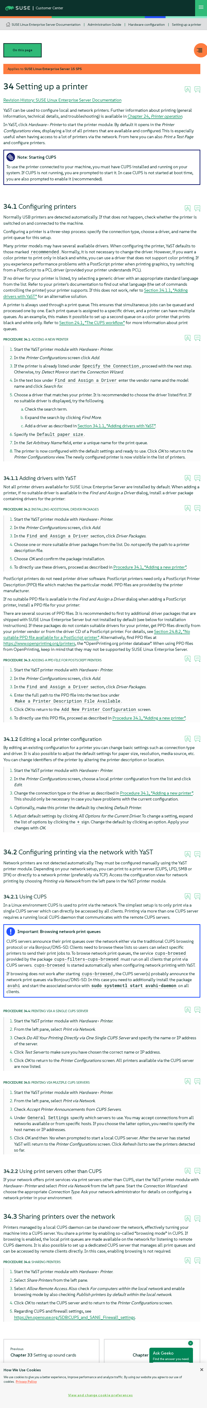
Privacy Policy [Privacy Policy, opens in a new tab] (26, 1382)
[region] (103, 1385)
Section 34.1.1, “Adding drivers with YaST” (116, 426)
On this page (22, 50)
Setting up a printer (186, 24)
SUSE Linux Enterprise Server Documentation (46, 24)
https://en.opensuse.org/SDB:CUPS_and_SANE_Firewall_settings (74, 1317)
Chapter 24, (155, 116)
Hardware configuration (146, 24)
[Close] (202, 1369)
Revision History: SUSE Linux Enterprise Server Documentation (62, 100)
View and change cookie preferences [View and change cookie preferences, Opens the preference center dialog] (100, 1395)
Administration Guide (104, 24)
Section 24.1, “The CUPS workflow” (92, 322)
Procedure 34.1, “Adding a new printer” (149, 567)
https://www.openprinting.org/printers (39, 643)
